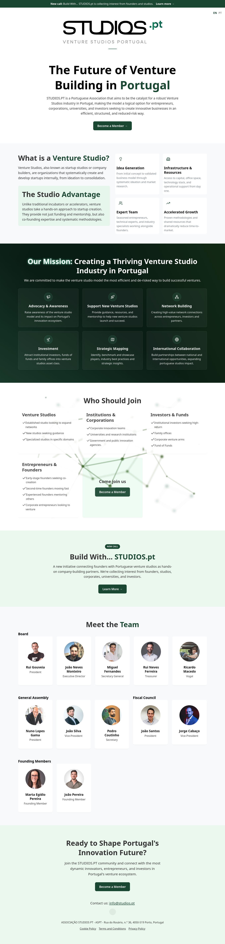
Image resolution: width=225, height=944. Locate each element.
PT (220, 13)
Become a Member (112, 887)
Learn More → (112, 589)
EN (215, 13)
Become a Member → (112, 126)
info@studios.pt (122, 903)
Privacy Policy (136, 928)
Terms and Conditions (112, 928)
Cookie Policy (88, 928)
